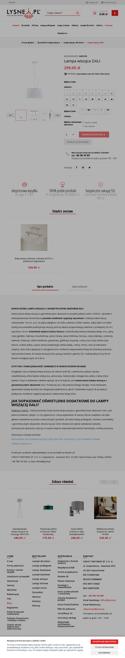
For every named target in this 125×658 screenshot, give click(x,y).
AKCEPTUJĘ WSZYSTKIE (104, 642)
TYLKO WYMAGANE (104, 647)
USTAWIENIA (104, 653)
